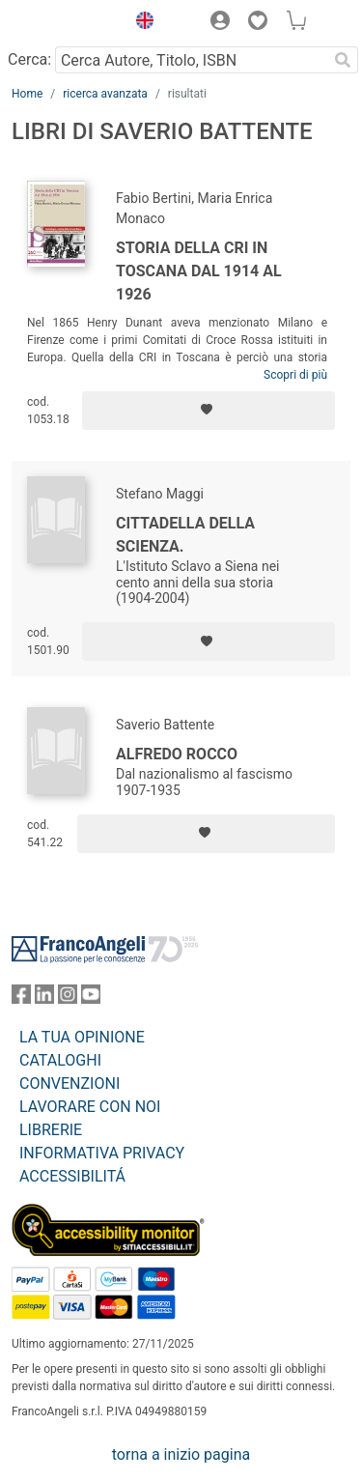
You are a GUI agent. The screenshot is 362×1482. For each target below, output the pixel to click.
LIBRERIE (50, 1130)
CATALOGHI (60, 1060)
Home (27, 93)
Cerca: (29, 59)
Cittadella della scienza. (185, 535)
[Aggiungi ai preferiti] (208, 410)
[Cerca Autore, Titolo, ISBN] (191, 59)
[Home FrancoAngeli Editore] (64, 23)
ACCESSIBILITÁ (72, 1176)
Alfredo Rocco (176, 754)
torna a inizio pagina (181, 1454)
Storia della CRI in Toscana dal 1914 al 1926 (199, 271)
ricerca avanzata (105, 93)
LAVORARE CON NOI (89, 1106)
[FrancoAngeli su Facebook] (21, 998)
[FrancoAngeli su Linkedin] (44, 998)
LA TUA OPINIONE (82, 1037)
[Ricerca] (342, 59)
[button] (140, 23)
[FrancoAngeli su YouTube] (90, 998)
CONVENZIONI (69, 1083)
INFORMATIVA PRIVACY (101, 1153)
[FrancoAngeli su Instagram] (67, 998)
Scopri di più (295, 375)
